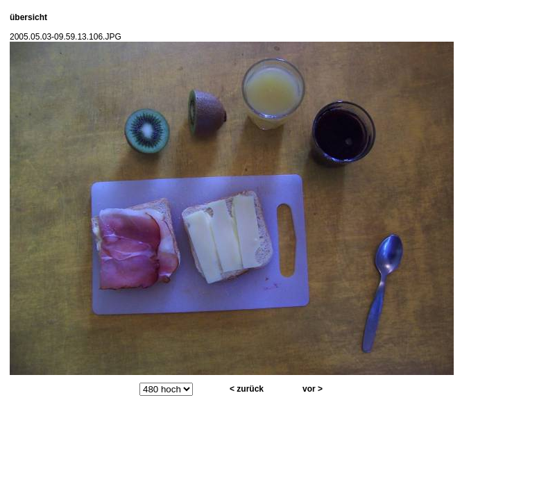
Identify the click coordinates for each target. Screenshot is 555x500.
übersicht (28, 17)
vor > (312, 389)
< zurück (247, 389)
